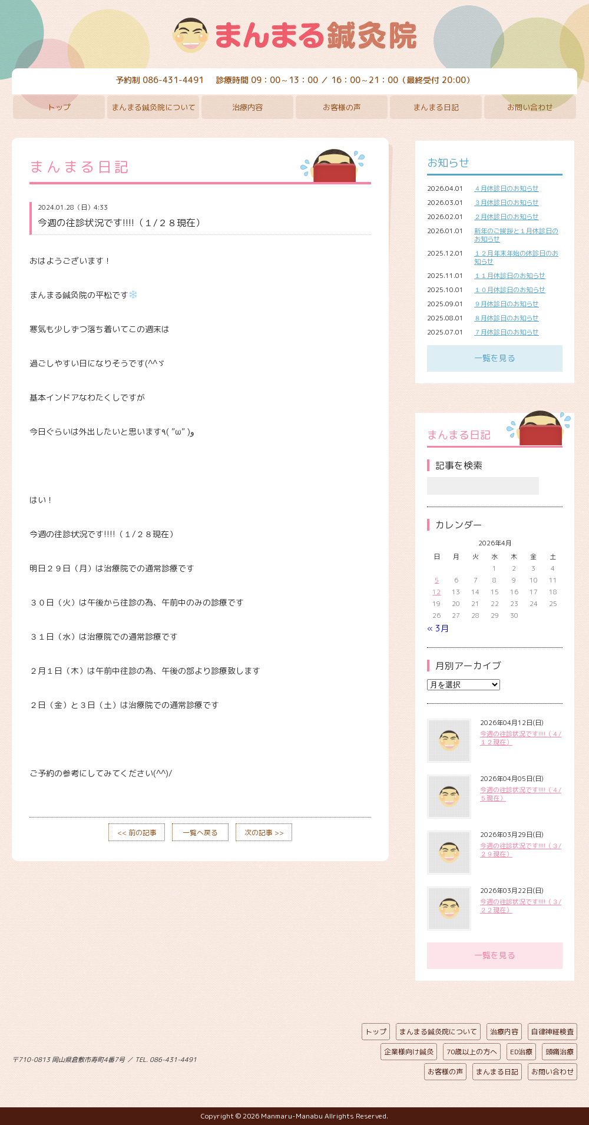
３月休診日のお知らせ (506, 202)
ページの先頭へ (286, 1057)
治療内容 (247, 107)
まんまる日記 (436, 107)
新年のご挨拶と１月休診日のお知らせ (516, 235)
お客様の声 (342, 107)
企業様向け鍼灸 (409, 1052)
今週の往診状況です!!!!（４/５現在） (520, 794)
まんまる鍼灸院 (294, 35)
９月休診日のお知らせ (506, 304)
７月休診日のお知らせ (506, 332)
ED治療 (521, 1052)
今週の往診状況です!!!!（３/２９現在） (520, 850)
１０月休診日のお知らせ (509, 290)
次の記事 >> (264, 833)
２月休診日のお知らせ (506, 216)
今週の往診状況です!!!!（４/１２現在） (520, 738)
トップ (59, 107)
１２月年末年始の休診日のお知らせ (516, 257)
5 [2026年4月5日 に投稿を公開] (437, 580)
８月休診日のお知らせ (506, 318)
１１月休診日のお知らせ (509, 275)
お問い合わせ (530, 107)
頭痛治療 (559, 1052)
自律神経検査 (552, 1032)
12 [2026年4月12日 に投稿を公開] (436, 592)
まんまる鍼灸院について (153, 107)
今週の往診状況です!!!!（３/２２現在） (520, 906)
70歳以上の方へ (471, 1052)
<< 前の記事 (137, 833)
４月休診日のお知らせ (506, 188)
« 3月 (438, 628)
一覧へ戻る (200, 833)
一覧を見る (494, 357)
